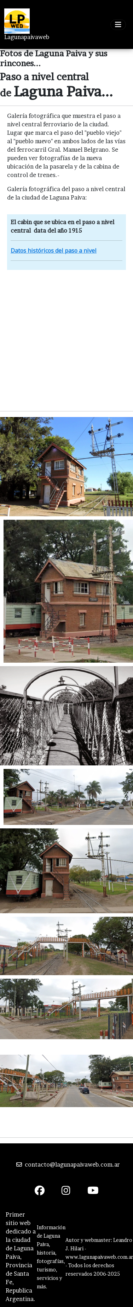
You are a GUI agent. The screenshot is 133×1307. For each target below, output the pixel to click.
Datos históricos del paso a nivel (54, 250)
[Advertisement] (66, 339)
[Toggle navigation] (118, 24)
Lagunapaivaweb (26, 37)
